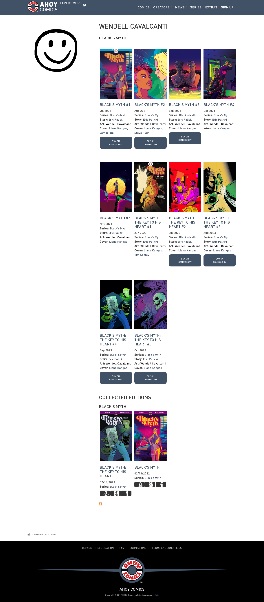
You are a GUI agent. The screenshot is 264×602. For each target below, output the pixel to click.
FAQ (121, 548)
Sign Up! (228, 7)
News (180, 7)
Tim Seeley (141, 254)
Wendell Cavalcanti (118, 124)
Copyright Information (98, 548)
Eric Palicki (116, 119)
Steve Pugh (141, 132)
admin (156, 595)
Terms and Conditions (167, 548)
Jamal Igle (107, 132)
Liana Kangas (118, 128)
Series (195, 7)
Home (28, 534)
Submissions (138, 548)
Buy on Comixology (115, 143)
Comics (144, 7)
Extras (211, 7)
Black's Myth (112, 37)
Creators (161, 7)
